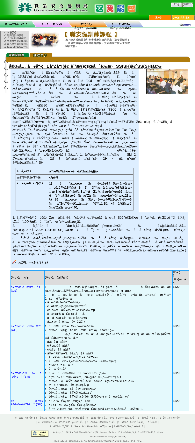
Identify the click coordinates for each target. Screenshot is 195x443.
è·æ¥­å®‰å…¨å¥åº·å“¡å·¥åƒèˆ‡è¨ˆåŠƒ (61, 422)
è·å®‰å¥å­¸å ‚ (17, 24)
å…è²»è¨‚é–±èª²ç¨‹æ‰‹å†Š (119, 417)
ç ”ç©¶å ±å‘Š (77, 417)
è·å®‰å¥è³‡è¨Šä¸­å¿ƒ (131, 422)
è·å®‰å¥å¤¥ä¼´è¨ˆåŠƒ (101, 422)
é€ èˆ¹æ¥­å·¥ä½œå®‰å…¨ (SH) (27, 402)
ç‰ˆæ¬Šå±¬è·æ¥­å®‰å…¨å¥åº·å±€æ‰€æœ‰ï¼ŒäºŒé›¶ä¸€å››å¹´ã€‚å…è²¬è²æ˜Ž (97, 441)
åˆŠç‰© (152, 422)
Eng (176, 4)
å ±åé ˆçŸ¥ (52, 24)
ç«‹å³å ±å (183, 17)
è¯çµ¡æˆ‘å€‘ (93, 417)
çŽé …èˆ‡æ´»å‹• (170, 417)
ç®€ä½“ (188, 4)
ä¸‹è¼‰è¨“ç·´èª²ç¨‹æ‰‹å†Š (128, 426)
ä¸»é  (160, 17)
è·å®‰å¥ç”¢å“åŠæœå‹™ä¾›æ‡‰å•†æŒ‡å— (80, 426)
